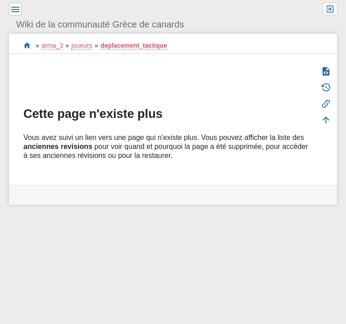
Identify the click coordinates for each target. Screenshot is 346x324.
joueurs (81, 45)
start (27, 45)
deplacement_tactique (133, 45)
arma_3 (52, 45)
